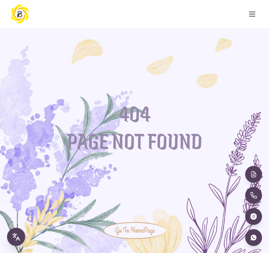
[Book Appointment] (253, 174)
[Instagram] (253, 216)
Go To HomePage (134, 230)
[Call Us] (253, 195)
